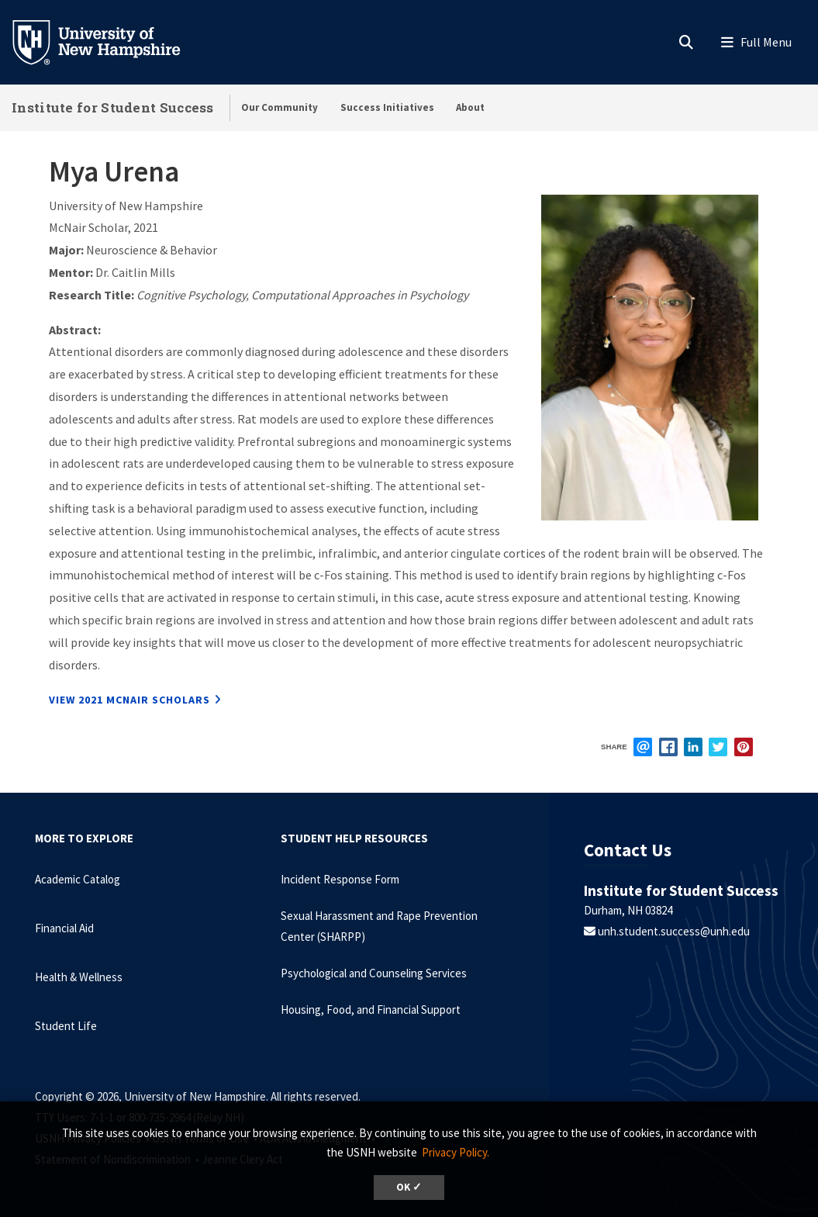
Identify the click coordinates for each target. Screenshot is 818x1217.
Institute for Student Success (113, 107)
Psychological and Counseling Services (374, 973)
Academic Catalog (77, 879)
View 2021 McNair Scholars (129, 700)
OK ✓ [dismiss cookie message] (409, 1187)
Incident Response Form (340, 879)
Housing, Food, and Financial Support (371, 1009)
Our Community (279, 107)
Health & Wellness (79, 977)
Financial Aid (64, 928)
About (470, 107)
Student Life (66, 1025)
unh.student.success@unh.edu (672, 931)
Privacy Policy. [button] (455, 1152)
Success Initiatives (387, 107)
